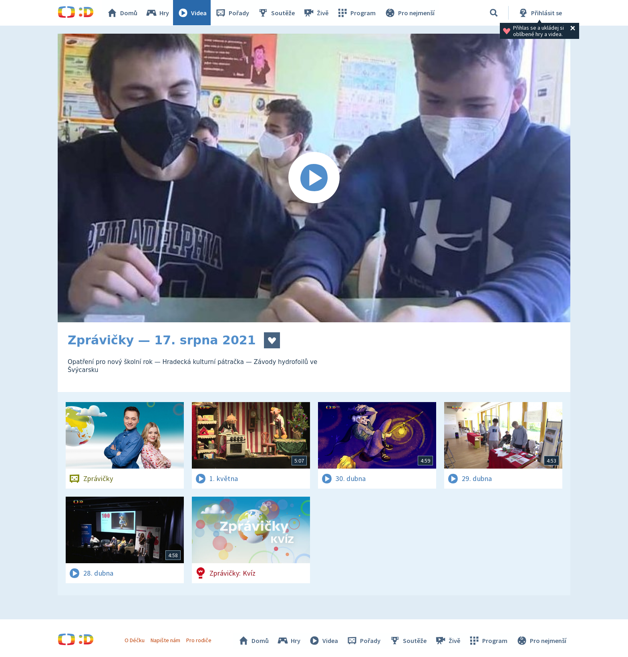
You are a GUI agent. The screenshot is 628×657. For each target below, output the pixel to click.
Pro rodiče (199, 640)
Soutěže (276, 13)
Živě (316, 13)
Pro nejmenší (409, 13)
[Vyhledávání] (493, 13)
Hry (157, 13)
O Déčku (135, 640)
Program (356, 13)
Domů (122, 13)
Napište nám (165, 640)
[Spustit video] (314, 178)
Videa (192, 13)
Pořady (232, 13)
